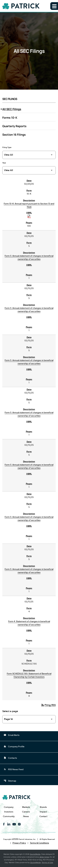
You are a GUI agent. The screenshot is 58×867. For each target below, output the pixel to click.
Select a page (10, 711)
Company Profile (14, 746)
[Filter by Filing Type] (29, 155)
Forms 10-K (9, 117)
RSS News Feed (14, 769)
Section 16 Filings (14, 134)
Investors (8, 812)
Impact (43, 812)
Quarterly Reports (14, 126)
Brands (43, 807)
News (26, 816)
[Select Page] (29, 719)
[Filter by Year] (29, 170)
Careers (26, 812)
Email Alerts (11, 735)
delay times (44, 857)
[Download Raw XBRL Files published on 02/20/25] (29, 216)
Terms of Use (47, 862)
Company (8, 807)
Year (4, 163)
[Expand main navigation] (54, 6)
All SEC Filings (11, 109)
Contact (43, 816)
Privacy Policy (19, 843)
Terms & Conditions (39, 843)
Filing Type (6, 147)
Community (9, 816)
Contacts (10, 758)
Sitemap (10, 780)
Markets (26, 807)
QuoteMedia (35, 854)
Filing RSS (48, 705)
